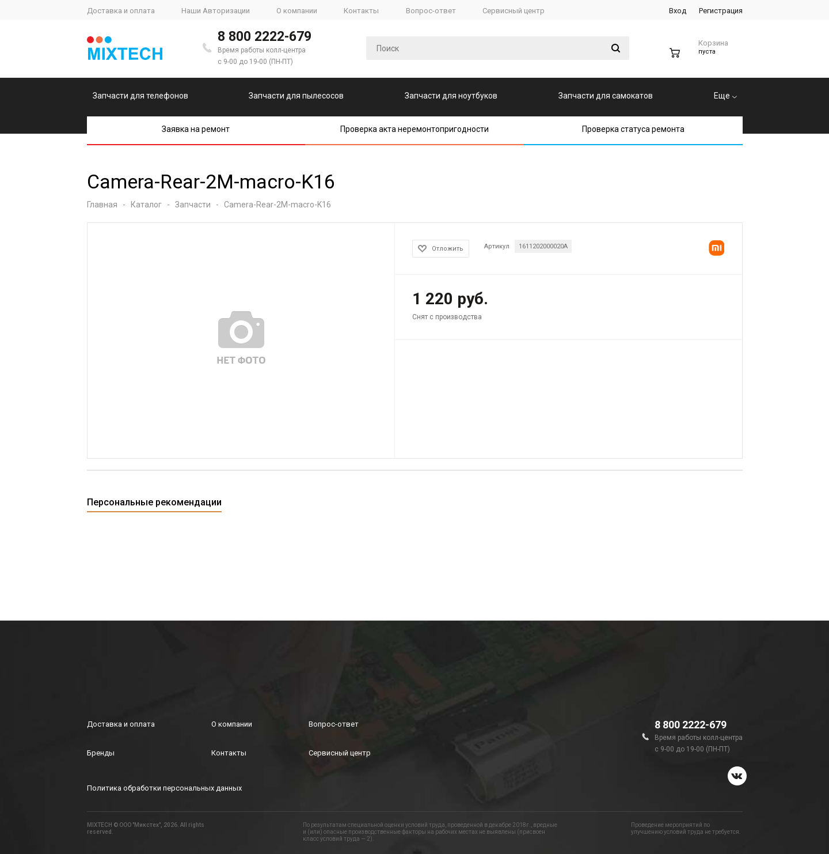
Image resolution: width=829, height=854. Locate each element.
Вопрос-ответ (334, 724)
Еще (725, 95)
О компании (231, 724)
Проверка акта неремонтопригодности (414, 129)
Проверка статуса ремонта (633, 129)
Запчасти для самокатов (605, 95)
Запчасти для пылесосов (296, 95)
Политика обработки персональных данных (164, 788)
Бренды (101, 753)
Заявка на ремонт (196, 129)
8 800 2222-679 (264, 36)
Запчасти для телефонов (140, 95)
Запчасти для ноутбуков (451, 95)
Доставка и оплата (121, 724)
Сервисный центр (340, 753)
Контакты (228, 753)
